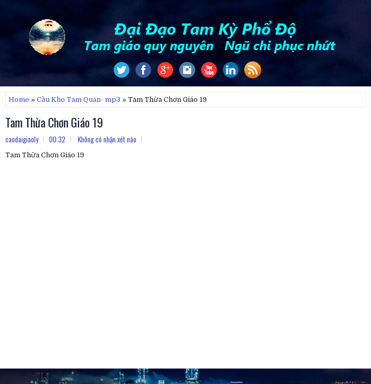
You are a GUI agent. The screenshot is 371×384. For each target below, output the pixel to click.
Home (19, 99)
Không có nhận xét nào (107, 139)
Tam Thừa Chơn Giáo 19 (54, 122)
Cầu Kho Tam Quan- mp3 (78, 99)
